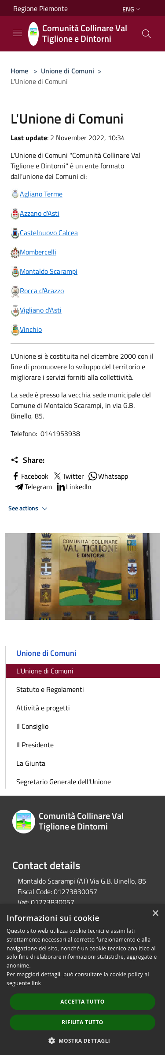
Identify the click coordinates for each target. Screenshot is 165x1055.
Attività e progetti (43, 707)
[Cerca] (146, 34)
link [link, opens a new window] (36, 983)
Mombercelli (38, 252)
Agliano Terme (36, 194)
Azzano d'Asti (39, 213)
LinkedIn (73, 486)
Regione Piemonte (40, 8)
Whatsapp (108, 476)
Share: (27, 460)
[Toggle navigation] (17, 33)
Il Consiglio (32, 726)
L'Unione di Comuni (44, 671)
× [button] (155, 913)
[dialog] (82, 979)
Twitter (68, 476)
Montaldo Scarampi (48, 271)
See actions (29, 508)
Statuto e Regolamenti (50, 689)
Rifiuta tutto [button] (82, 1022)
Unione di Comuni (67, 70)
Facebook (29, 476)
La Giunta (30, 763)
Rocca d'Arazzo (42, 290)
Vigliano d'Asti (41, 310)
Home (19, 70)
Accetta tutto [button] (82, 1001)
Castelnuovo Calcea (49, 232)
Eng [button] (132, 9)
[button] (82, 1040)
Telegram (33, 486)
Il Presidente (35, 744)
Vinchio (31, 329)
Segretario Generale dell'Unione (63, 781)
